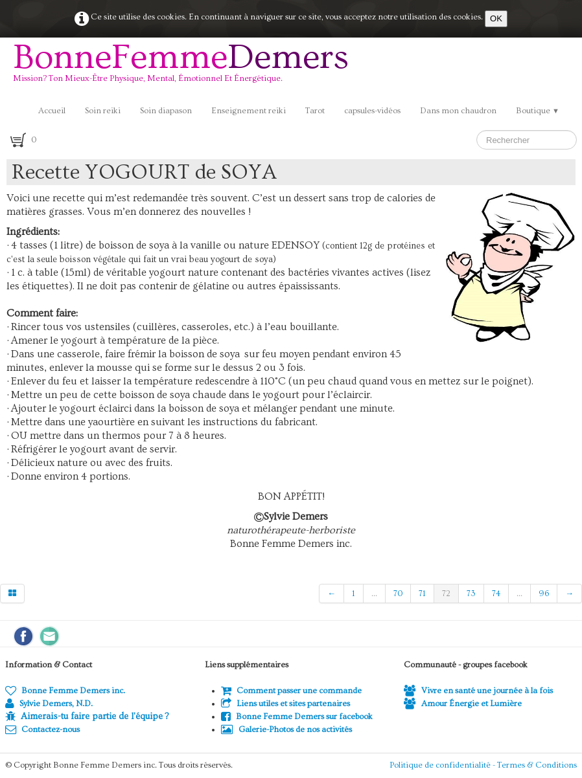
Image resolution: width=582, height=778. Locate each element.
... (374, 593)
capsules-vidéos (372, 110)
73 (471, 593)
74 (496, 593)
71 (422, 593)
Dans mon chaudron (458, 110)
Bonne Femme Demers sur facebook (297, 716)
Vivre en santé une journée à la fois (478, 690)
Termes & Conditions (537, 765)
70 (397, 593)
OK (496, 18)
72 (446, 593)
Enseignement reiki (248, 110)
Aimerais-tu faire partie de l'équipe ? (95, 716)
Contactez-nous (42, 729)
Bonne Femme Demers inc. (65, 690)
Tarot (315, 110)
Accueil (51, 110)
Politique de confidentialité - (443, 765)
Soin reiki (103, 110)
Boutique (537, 110)
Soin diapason (166, 110)
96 (544, 593)
